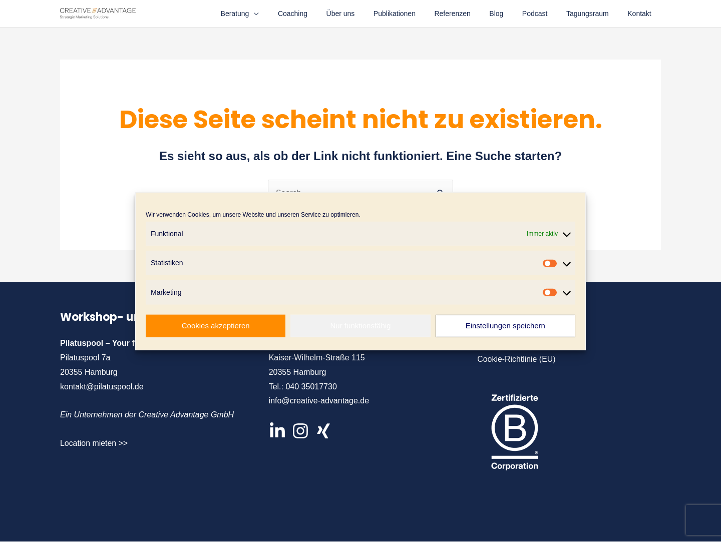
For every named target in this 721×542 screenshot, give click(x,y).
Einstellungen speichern (505, 325)
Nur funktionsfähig (360, 325)
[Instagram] (300, 430)
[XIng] (323, 430)
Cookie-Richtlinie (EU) (516, 359)
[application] (285, 13)
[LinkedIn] (277, 430)
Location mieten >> (94, 443)
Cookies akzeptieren (216, 325)
